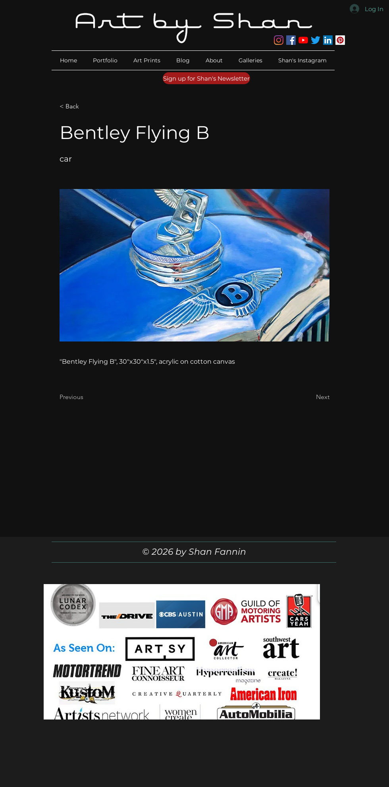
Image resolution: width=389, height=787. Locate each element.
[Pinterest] (340, 40)
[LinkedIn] (328, 40)
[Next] (309, 397)
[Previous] (86, 397)
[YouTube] (303, 40)
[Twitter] (315, 40)
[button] (214, 60)
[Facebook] (291, 40)
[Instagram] (278, 40)
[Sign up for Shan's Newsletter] (206, 78)
